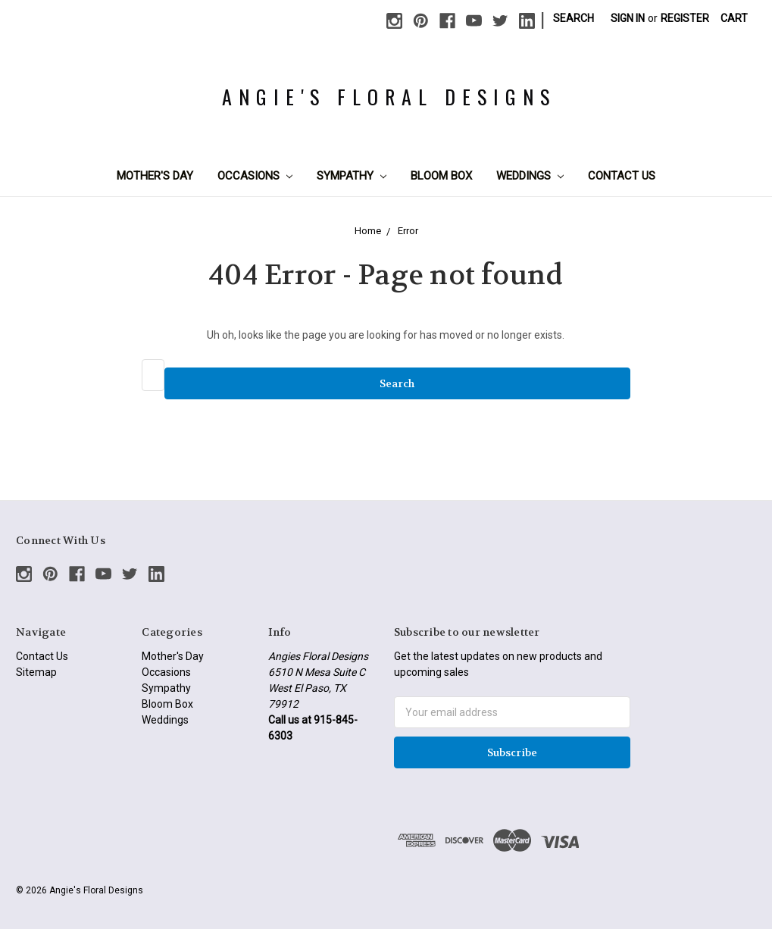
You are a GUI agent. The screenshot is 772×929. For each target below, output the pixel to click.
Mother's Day (155, 176)
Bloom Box (441, 176)
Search (573, 18)
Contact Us (621, 176)
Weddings (530, 176)
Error (408, 230)
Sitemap (36, 672)
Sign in (628, 18)
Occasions (254, 176)
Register (685, 18)
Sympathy (351, 176)
